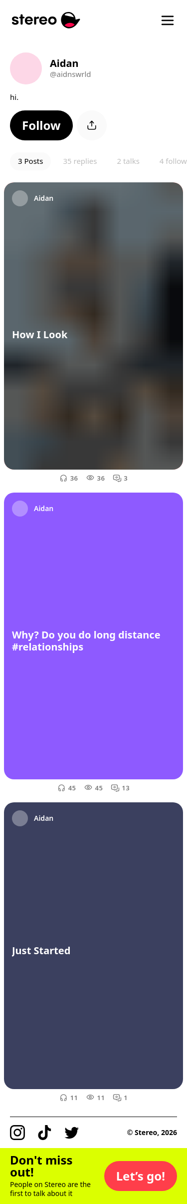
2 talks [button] (128, 161)
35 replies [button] (80, 161)
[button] (41, 125)
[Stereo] (46, 20)
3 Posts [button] (30, 161)
